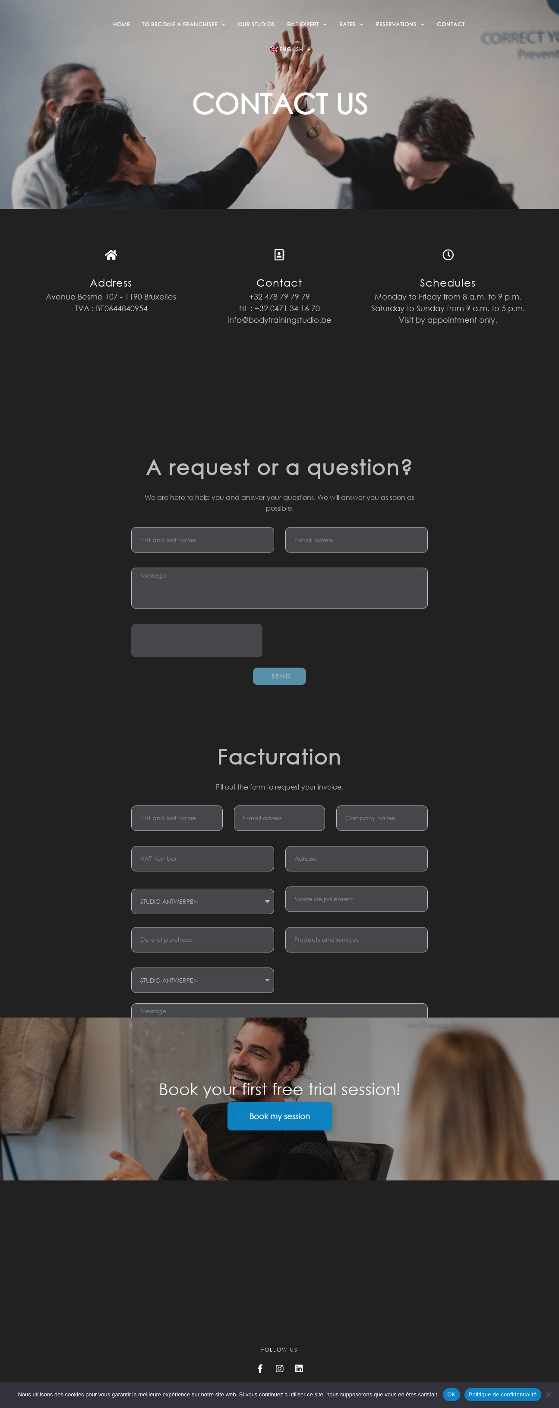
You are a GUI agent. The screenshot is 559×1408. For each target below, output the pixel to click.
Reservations (400, 24)
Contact (451, 24)
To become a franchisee (184, 24)
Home (121, 24)
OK (451, 1394)
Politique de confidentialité (503, 1394)
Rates (351, 24)
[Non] (548, 1394)
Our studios (256, 24)
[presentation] (196, 787)
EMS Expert (307, 24)
